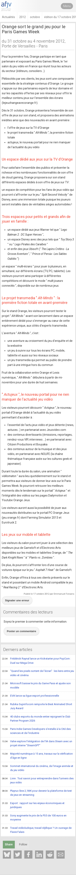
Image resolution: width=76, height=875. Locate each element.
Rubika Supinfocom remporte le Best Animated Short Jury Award (37, 706)
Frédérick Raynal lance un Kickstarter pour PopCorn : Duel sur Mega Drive (36, 660)
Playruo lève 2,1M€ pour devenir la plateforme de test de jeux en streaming (37, 793)
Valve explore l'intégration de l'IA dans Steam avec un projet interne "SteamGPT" (37, 743)
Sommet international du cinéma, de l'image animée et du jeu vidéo (37, 768)
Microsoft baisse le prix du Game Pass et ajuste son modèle (36, 685)
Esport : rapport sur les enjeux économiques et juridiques (33, 805)
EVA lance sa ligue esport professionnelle (30, 696)
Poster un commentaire (21, 631)
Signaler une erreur (17, 600)
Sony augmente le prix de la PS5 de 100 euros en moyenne (34, 817)
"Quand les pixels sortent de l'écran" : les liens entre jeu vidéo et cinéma (38, 673)
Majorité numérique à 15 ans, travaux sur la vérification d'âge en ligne (37, 755)
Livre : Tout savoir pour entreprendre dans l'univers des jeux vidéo (38, 780)
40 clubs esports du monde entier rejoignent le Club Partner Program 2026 (36, 718)
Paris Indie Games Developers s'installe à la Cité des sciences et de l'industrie (36, 731)
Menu (67, 6)
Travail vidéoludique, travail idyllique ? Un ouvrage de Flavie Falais (37, 830)
